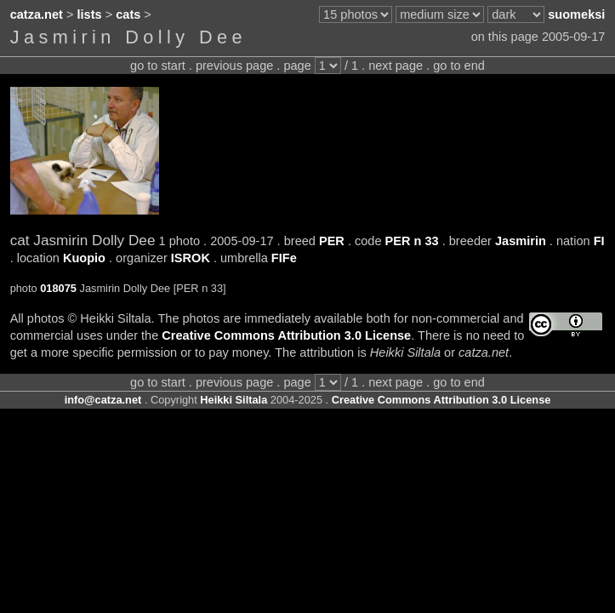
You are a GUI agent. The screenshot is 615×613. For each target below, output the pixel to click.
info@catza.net (103, 399)
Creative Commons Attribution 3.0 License (286, 335)
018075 (58, 288)
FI (599, 241)
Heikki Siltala (233, 399)
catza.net (36, 14)
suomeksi (576, 14)
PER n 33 (412, 241)
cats (128, 14)
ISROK (190, 258)
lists (89, 14)
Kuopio (84, 258)
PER (332, 241)
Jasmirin (520, 241)
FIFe (284, 258)
